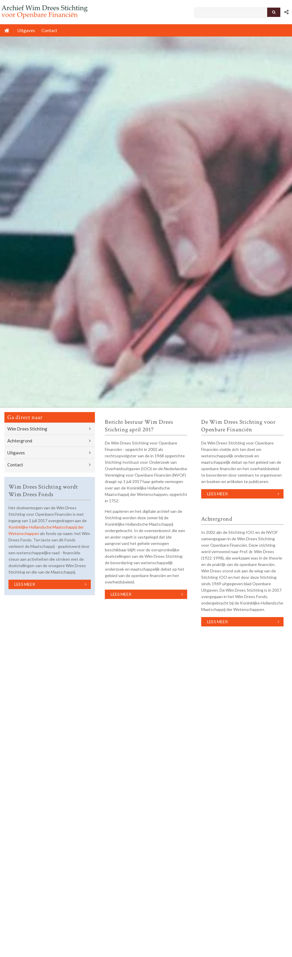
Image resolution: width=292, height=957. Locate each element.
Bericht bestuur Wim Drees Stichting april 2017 (139, 425)
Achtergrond (19, 440)
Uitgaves (16, 452)
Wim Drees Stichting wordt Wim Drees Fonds (43, 490)
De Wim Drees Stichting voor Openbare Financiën (238, 425)
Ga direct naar (24, 417)
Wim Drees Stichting (27, 428)
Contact (15, 464)
